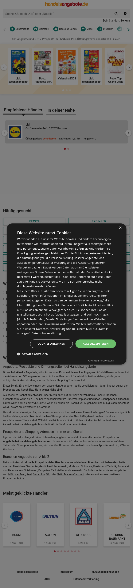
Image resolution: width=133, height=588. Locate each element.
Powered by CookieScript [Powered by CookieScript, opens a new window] (101, 360)
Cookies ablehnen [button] (51, 343)
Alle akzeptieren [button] (96, 343)
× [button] (120, 228)
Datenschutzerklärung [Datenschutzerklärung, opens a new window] (46, 333)
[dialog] (66, 294)
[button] (32, 354)
